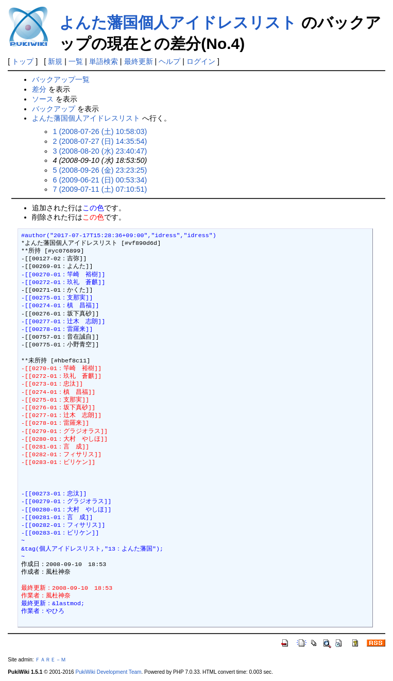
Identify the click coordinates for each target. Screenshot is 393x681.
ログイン (200, 61)
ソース (43, 99)
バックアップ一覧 (61, 79)
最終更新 (138, 61)
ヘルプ (169, 61)
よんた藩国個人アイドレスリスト (178, 22)
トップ (22, 61)
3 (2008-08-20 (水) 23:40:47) (100, 151)
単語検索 (103, 61)
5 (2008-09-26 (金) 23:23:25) (100, 170)
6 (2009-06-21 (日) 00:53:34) (100, 180)
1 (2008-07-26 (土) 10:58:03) (100, 131)
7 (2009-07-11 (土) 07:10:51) (100, 189)
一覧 (76, 61)
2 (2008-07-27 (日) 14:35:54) (100, 141)
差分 (39, 89)
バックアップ (53, 109)
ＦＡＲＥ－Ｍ (50, 659)
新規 (55, 61)
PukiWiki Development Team (108, 672)
